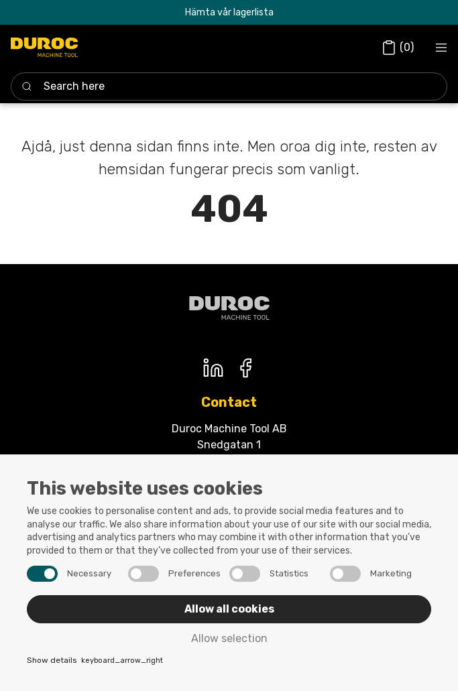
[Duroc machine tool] (229, 308)
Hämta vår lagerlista (229, 12)
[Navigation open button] (441, 47)
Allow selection (229, 638)
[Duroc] (44, 47)
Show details (95, 661)
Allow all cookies (229, 609)
